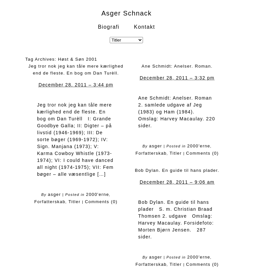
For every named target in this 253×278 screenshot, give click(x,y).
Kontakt (144, 27)
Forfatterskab (50, 201)
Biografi (108, 27)
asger (54, 194)
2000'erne (97, 194)
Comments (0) (101, 201)
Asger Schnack (126, 13)
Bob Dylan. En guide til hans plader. (177, 170)
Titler (75, 201)
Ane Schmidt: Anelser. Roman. (177, 66)
